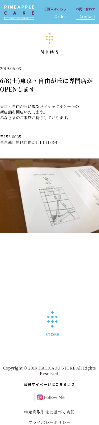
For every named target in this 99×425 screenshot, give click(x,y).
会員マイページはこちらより (49, 384)
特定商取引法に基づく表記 (49, 412)
